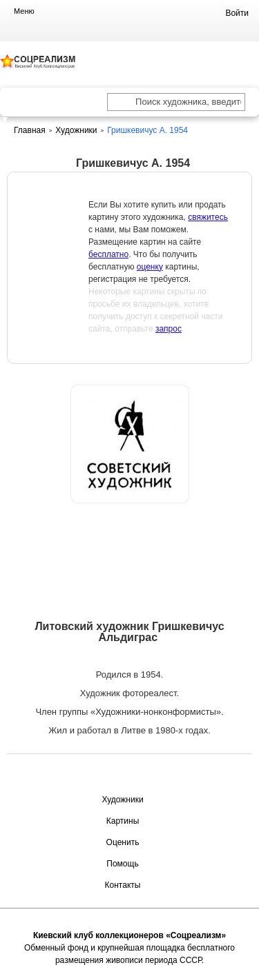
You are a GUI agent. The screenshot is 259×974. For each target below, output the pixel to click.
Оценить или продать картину (130, 539)
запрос (168, 329)
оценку (150, 267)
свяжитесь (208, 217)
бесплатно (108, 254)
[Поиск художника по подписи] (121, 103)
